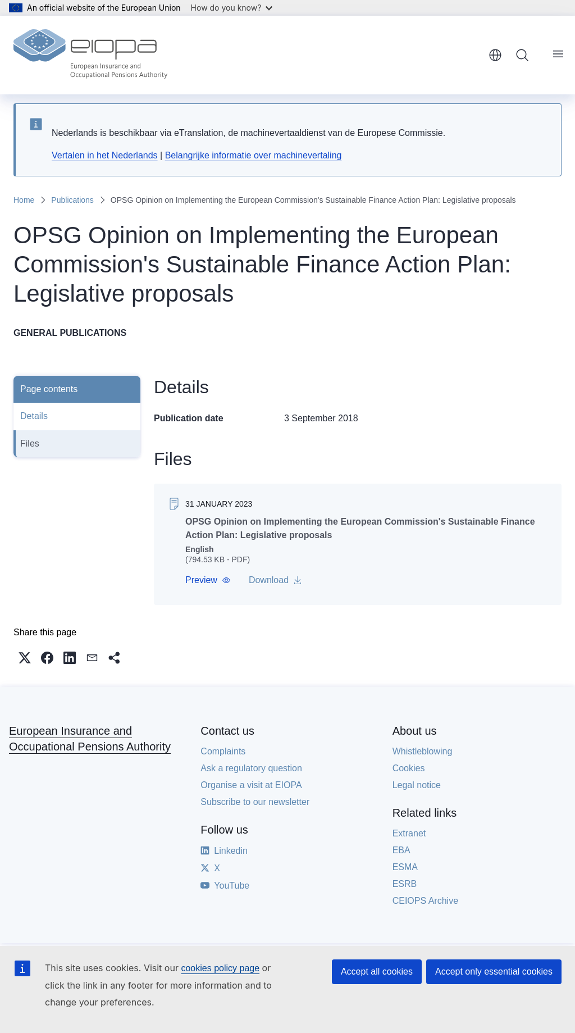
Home (23, 199)
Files (29, 443)
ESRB (405, 884)
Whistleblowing (423, 751)
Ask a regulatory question (251, 768)
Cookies (409, 768)
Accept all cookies (377, 971)
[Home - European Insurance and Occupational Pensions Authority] (90, 55)
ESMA (405, 867)
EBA (401, 850)
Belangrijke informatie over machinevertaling (253, 155)
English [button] (495, 55)
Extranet (409, 833)
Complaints (222, 751)
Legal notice (417, 785)
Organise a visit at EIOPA (251, 785)
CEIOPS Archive (425, 900)
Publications (72, 199)
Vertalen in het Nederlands (105, 155)
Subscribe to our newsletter (254, 802)
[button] (208, 580)
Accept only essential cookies (494, 971)
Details (34, 416)
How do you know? (232, 7)
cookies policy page (220, 968)
